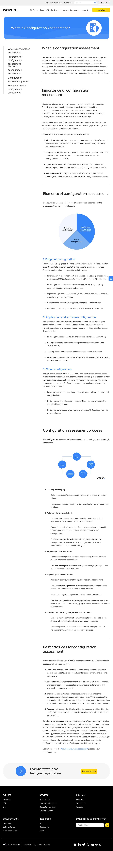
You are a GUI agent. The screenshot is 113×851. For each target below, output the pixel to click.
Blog (46, 3)
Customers (80, 803)
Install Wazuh (101, 10)
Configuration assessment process (19, 79)
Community (85, 10)
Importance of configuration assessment (15, 60)
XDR (4, 803)
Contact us (68, 3)
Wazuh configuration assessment (74, 749)
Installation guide (10, 830)
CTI (47, 10)
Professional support (48, 803)
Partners (64, 10)
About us (79, 799)
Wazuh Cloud (45, 799)
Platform (34, 10)
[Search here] (85, 2)
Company (74, 10)
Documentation (55, 3)
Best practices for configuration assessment (17, 89)
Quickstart (7, 823)
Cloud (42, 10)
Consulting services (48, 807)
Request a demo (89, 771)
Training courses (46, 810)
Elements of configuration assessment (15, 70)
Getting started (9, 827)
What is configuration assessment (19, 50)
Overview (6, 799)
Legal (42, 830)
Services (55, 10)
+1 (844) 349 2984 (42, 845)
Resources (45, 819)
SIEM (5, 807)
